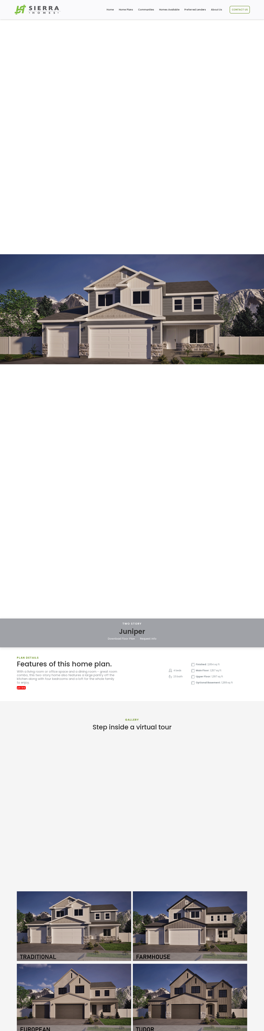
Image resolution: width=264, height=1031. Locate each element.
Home (110, 9)
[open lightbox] (74, 926)
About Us (216, 9)
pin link (21, 687)
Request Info (148, 639)
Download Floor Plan (121, 639)
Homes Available (169, 9)
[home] (37, 10)
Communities (146, 9)
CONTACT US (240, 9)
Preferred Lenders (195, 9)
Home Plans (126, 9)
